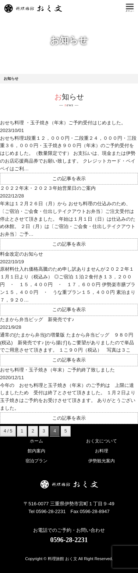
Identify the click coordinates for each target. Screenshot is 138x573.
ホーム (36, 441)
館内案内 (36, 450)
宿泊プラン (36, 460)
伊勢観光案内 (101, 460)
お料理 (101, 450)
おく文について (101, 441)
